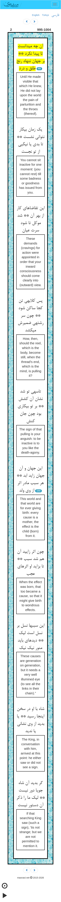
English (36, 15)
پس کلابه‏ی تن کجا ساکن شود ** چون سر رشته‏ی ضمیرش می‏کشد (30, 315)
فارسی (55, 15)
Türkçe (45, 15)
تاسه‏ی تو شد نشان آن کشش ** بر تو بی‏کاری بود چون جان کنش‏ (31, 406)
